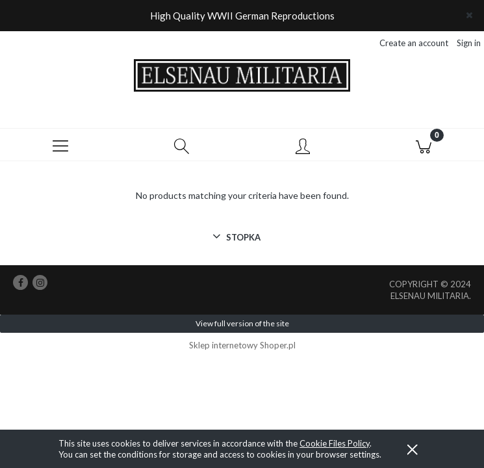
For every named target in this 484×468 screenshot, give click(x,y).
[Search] (181, 145)
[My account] (302, 147)
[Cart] (423, 145)
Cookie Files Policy (334, 443)
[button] (60, 145)
